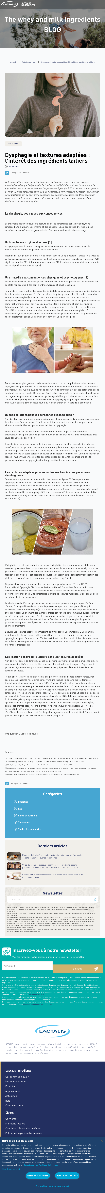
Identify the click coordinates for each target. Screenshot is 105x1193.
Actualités (11, 1095)
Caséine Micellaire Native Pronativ (55, 686)
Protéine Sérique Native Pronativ (34, 692)
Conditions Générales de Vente (22, 1128)
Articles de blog (28, 62)
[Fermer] (102, 1141)
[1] (14, 191)
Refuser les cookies (37, 1175)
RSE (20, 808)
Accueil (13, 62)
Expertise (23, 801)
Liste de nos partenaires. (12, 1169)
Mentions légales (15, 1123)
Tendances (24, 822)
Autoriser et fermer (67, 1175)
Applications (12, 1091)
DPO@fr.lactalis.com (77, 923)
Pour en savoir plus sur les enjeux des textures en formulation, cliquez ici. (52, 713)
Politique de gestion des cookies (23, 1133)
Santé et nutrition (27, 815)
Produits (10, 1086)
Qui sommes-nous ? (17, 1076)
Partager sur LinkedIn (20, 173)
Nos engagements (15, 1081)
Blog (7, 1100)
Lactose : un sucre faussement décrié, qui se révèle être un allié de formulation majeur (52, 876)
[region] (52, 1165)
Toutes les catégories (29, 829)
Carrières (10, 1118)
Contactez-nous (14, 1105)
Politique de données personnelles (28, 931)
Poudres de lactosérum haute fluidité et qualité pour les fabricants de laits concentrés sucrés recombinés (52, 856)
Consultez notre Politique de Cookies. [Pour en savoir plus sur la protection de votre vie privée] (41, 1165)
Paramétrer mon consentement (52, 1186)
